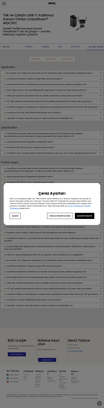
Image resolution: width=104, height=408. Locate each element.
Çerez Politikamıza (75, 206)
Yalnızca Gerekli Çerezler (60, 216)
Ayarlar (15, 216)
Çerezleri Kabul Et (84, 216)
